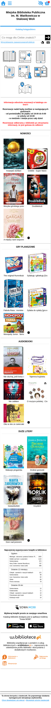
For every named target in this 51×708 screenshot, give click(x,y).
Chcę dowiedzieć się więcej (13, 700)
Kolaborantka (14, 590)
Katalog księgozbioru (25, 29)
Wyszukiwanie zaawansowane (14, 42)
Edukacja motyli (14, 597)
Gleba (11, 579)
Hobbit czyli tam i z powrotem (18, 559)
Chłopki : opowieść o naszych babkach (21, 572)
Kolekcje (31, 42)
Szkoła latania (14, 561)
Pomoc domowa (14, 581)
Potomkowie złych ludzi (17, 595)
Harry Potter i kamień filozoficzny (20, 563)
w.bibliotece (24, 645)
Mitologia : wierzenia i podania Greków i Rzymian (25, 556)
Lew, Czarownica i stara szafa (19, 565)
